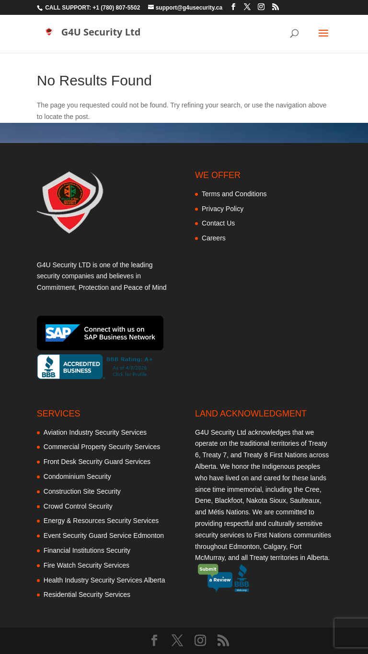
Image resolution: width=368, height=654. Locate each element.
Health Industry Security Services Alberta (104, 580)
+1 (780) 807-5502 (116, 7)
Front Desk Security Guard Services (97, 461)
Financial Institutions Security (87, 550)
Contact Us (218, 223)
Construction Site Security (82, 491)
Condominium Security (77, 476)
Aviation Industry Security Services (95, 432)
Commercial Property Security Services (102, 447)
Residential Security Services (87, 594)
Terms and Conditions (234, 194)
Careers (214, 238)
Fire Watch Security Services (86, 565)
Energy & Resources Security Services (101, 520)
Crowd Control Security (78, 506)
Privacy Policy (222, 209)
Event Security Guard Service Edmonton (104, 535)
